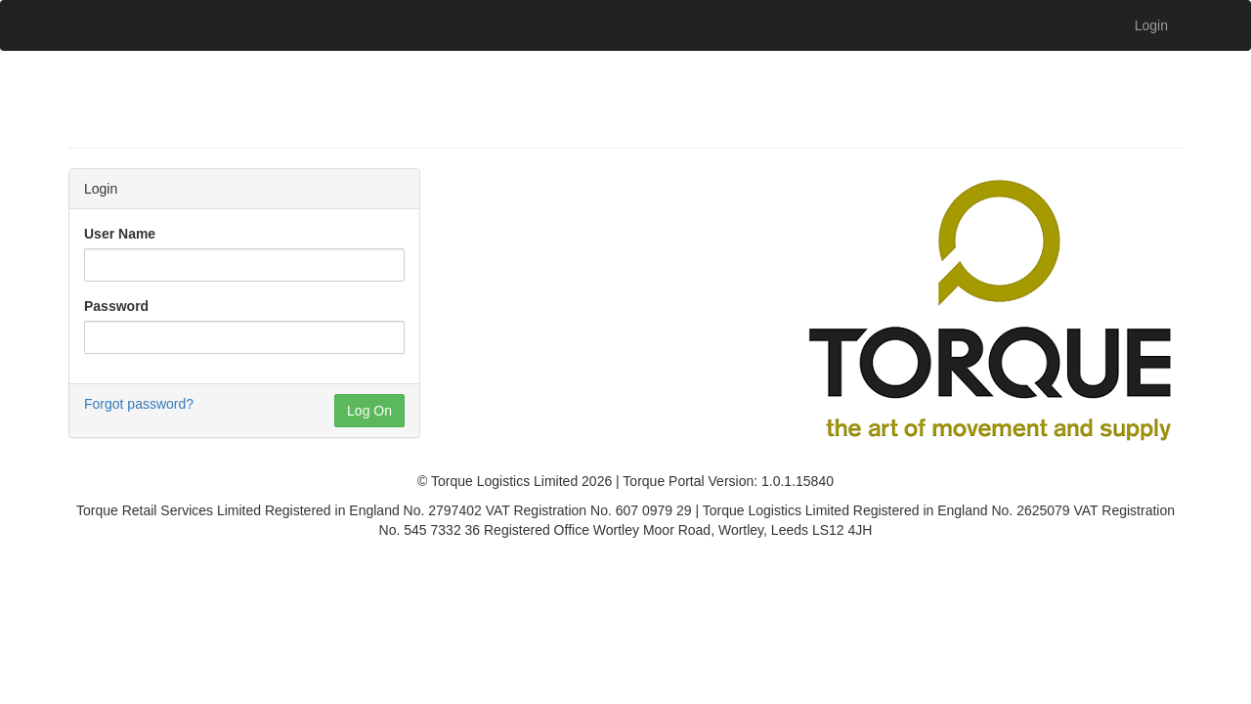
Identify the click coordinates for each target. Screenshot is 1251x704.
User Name (119, 234)
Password (116, 306)
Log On (369, 410)
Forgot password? (139, 404)
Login (1151, 25)
